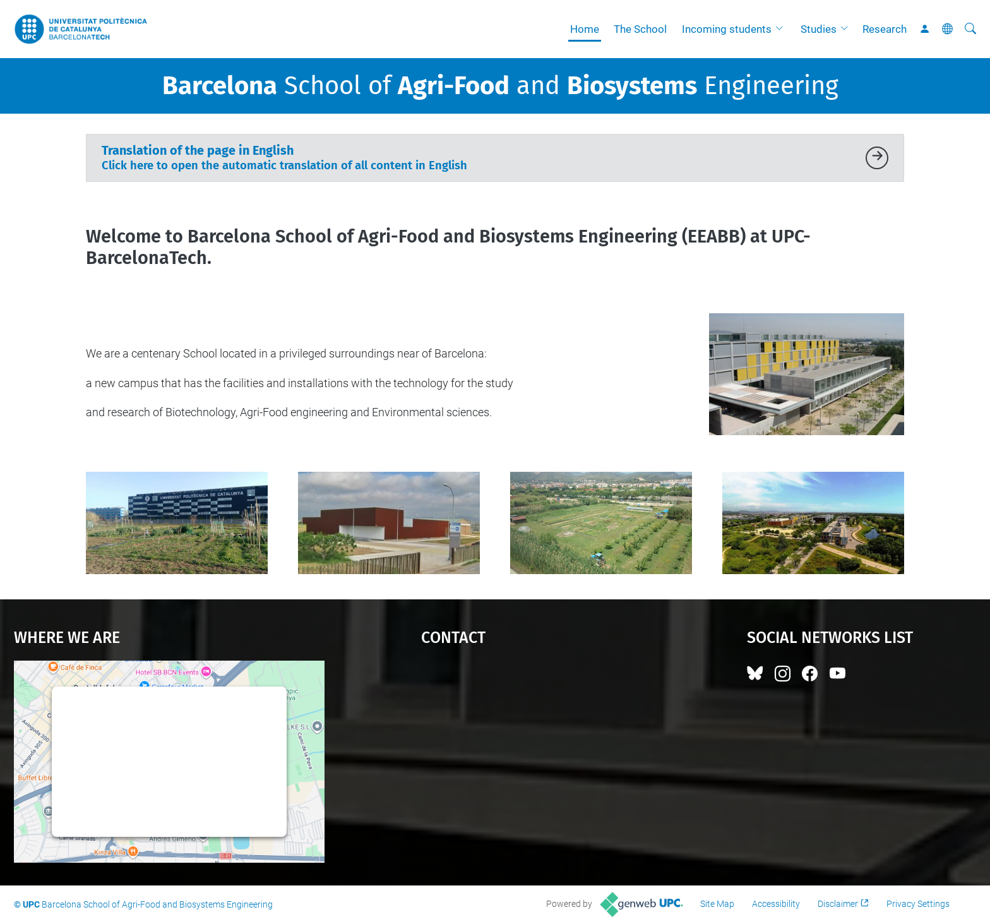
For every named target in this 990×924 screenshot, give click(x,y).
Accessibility (776, 904)
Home (584, 29)
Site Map (717, 904)
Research (884, 29)
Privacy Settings (918, 904)
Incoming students (727, 29)
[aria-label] (970, 29)
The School (640, 29)
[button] (782, 29)
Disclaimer (838, 904)
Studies (819, 29)
